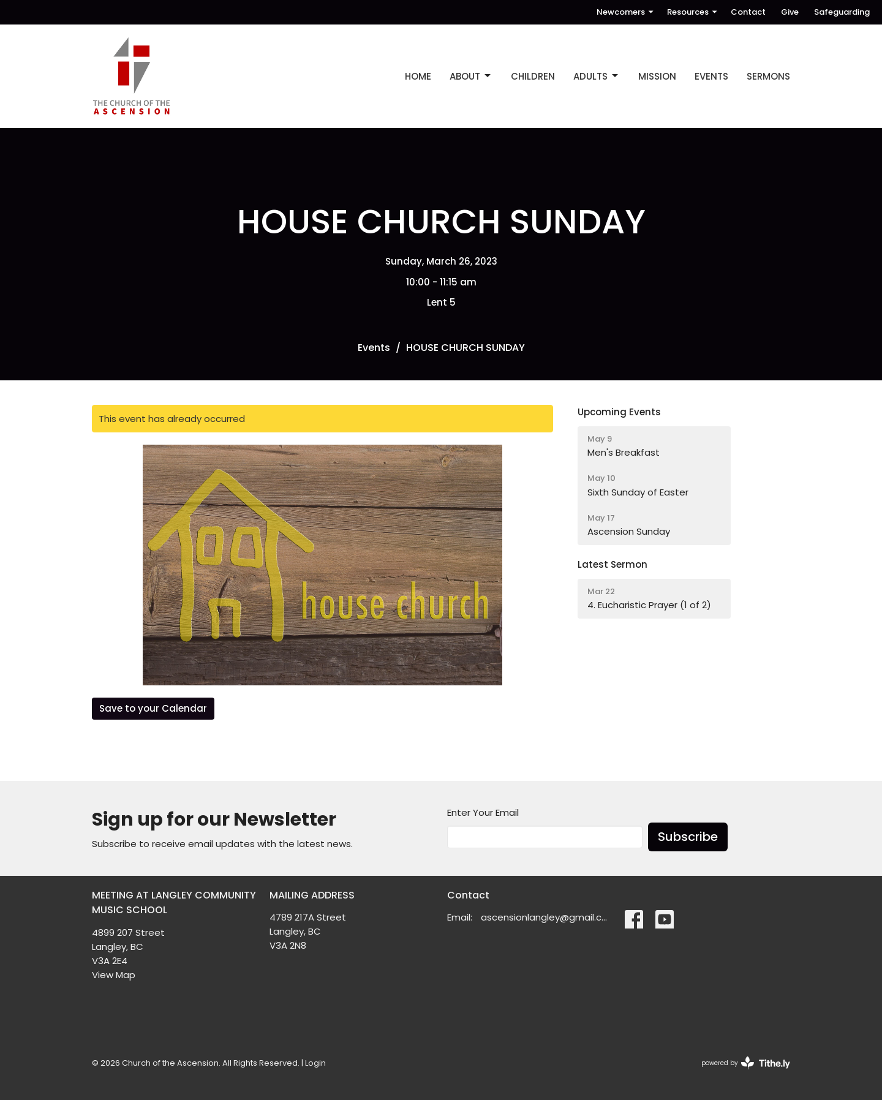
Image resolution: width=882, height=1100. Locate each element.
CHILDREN (533, 76)
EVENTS (711, 76)
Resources (692, 12)
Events (374, 348)
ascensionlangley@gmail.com (546, 917)
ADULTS (596, 76)
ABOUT (471, 76)
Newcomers (626, 12)
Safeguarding (842, 12)
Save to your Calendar (153, 708)
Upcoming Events (619, 411)
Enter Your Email (483, 812)
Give (790, 12)
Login (315, 1063)
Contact (748, 12)
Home (418, 76)
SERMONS (768, 76)
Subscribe (688, 836)
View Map (113, 974)
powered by (745, 1063)
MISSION (657, 76)
